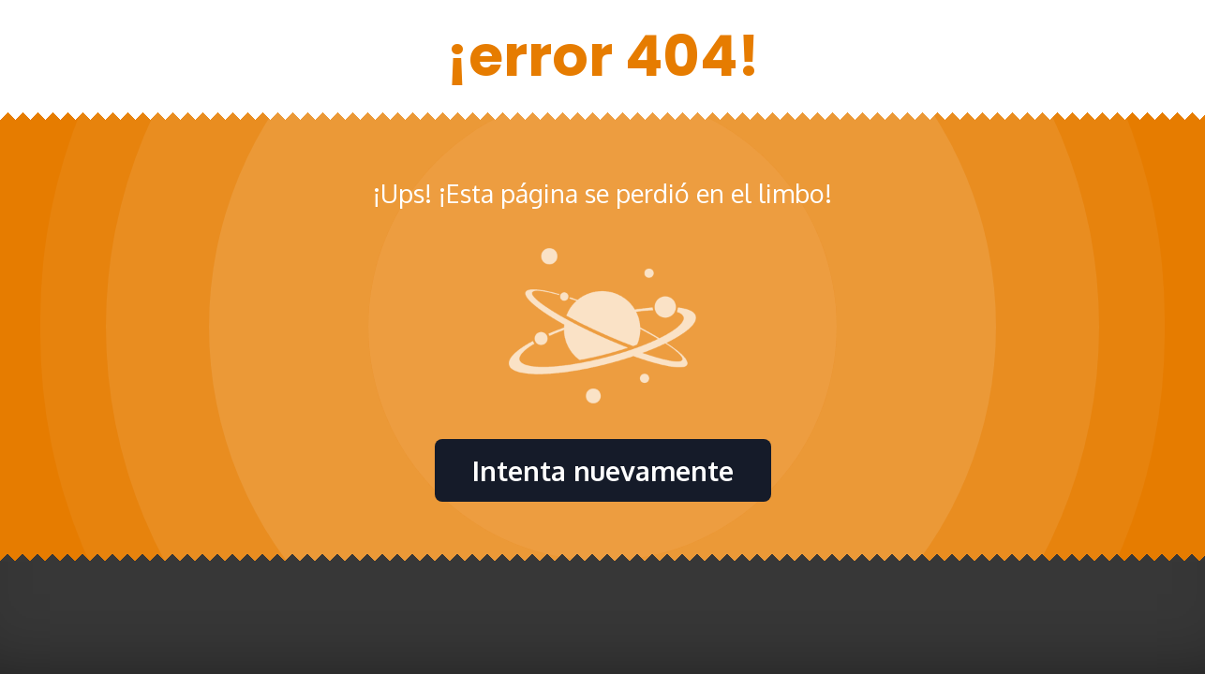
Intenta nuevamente (603, 470)
